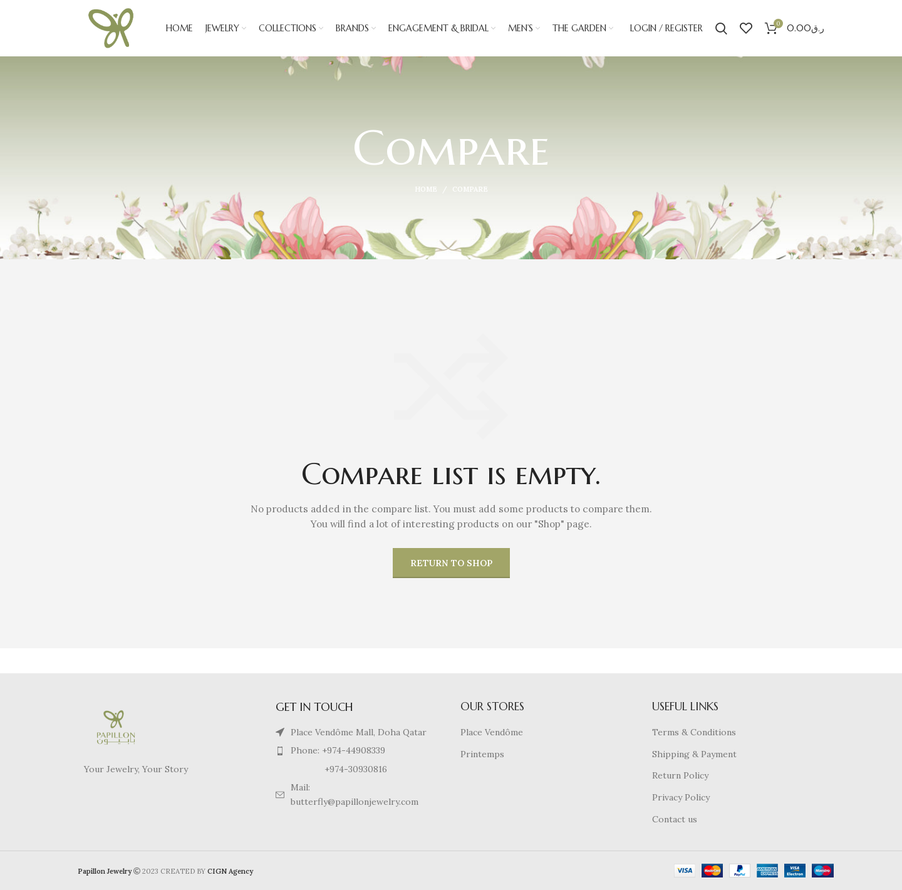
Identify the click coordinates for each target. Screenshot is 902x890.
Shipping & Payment (694, 754)
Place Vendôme (491, 732)
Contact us (674, 819)
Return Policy (680, 775)
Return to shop (451, 563)
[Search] (721, 28)
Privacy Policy (681, 797)
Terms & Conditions (694, 732)
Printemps (482, 754)
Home (426, 189)
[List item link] (356, 750)
